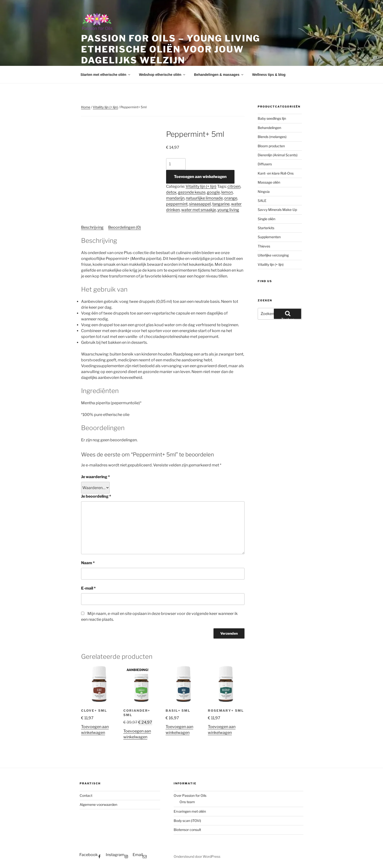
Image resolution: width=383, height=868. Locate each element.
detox (171, 192)
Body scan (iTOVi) (187, 821)
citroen (233, 186)
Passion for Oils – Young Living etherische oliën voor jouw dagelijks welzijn (170, 49)
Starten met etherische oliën (106, 75)
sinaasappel (200, 204)
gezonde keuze (191, 192)
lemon (227, 192)
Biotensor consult (187, 830)
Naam (88, 563)
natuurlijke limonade (204, 198)
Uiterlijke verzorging (273, 255)
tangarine (221, 204)
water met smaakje (198, 209)
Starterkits (266, 228)
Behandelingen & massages (219, 75)
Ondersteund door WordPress (197, 856)
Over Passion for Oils (190, 795)
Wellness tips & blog (269, 75)
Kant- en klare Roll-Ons (276, 173)
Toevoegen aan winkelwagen (200, 176)
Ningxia (264, 191)
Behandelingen (269, 128)
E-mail (88, 588)
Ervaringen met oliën (190, 811)
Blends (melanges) (272, 137)
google (213, 192)
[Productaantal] (176, 164)
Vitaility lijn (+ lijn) (105, 107)
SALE (262, 200)
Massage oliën (269, 182)
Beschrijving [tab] (92, 227)
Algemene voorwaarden (98, 804)
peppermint (177, 204)
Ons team (187, 802)
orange (230, 198)
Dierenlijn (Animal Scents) (278, 155)
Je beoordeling (96, 496)
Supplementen (269, 237)
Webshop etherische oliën (162, 75)
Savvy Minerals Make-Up (277, 209)
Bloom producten (271, 146)
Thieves (264, 246)
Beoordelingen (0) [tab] (124, 227)
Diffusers (265, 164)
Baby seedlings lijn (272, 118)
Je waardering (95, 476)
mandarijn (175, 198)
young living (228, 209)
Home (85, 107)
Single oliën (266, 219)
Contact (86, 795)
